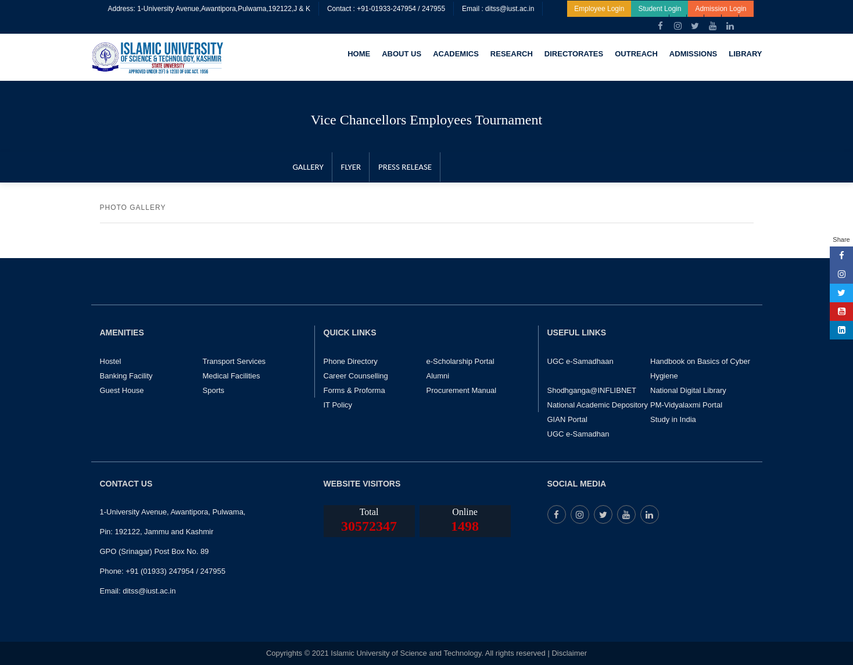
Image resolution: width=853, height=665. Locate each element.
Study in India (673, 419)
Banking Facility (126, 375)
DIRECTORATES (573, 53)
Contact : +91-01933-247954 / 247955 (386, 9)
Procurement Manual (461, 390)
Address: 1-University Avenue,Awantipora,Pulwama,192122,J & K (209, 9)
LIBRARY (745, 53)
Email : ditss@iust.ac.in (498, 9)
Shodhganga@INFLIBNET (591, 390)
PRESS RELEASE (404, 167)
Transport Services (234, 361)
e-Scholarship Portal (460, 361)
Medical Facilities (231, 375)
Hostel (110, 361)
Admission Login (720, 9)
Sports (214, 390)
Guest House (122, 390)
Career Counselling (356, 375)
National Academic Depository (597, 405)
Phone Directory (351, 361)
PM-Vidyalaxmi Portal (686, 405)
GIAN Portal (567, 419)
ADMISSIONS (693, 53)
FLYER (350, 167)
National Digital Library (688, 390)
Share (841, 239)
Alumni (438, 375)
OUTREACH (636, 53)
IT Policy (338, 405)
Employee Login (599, 9)
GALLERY (307, 167)
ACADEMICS (456, 53)
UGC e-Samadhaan (580, 361)
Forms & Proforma (354, 390)
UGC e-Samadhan (578, 434)
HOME (358, 53)
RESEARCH (511, 53)
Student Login (659, 9)
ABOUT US (401, 53)
